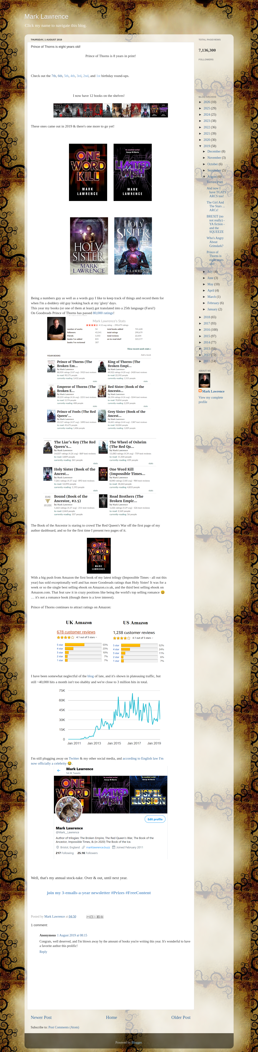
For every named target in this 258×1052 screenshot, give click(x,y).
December (214, 151)
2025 (207, 108)
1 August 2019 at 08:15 (72, 935)
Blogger (137, 1042)
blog (90, 676)
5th (66, 76)
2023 (207, 121)
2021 (207, 133)
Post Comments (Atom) (64, 1027)
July (210, 271)
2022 (207, 127)
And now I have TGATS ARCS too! (216, 192)
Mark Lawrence (47, 16)
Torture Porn (215, 182)
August (212, 176)
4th (72, 76)
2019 (207, 146)
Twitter (74, 758)
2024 (207, 114)
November (214, 157)
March (212, 297)
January (212, 309)
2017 (207, 323)
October (213, 164)
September (214, 170)
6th (60, 76)
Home (111, 1017)
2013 (207, 348)
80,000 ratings (103, 313)
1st (98, 76)
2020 (207, 140)
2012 (207, 355)
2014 (207, 342)
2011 (207, 361)
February (213, 303)
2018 (207, 317)
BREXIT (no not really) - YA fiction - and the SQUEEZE (215, 224)
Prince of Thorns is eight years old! (215, 258)
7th (53, 76)
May (210, 284)
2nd (86, 76)
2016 (207, 329)
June (210, 278)
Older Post (180, 1017)
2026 (207, 102)
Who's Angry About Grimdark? (215, 242)
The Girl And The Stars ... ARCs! (216, 206)
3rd (79, 76)
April (211, 290)
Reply (43, 952)
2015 (207, 336)
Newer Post (41, 1017)
